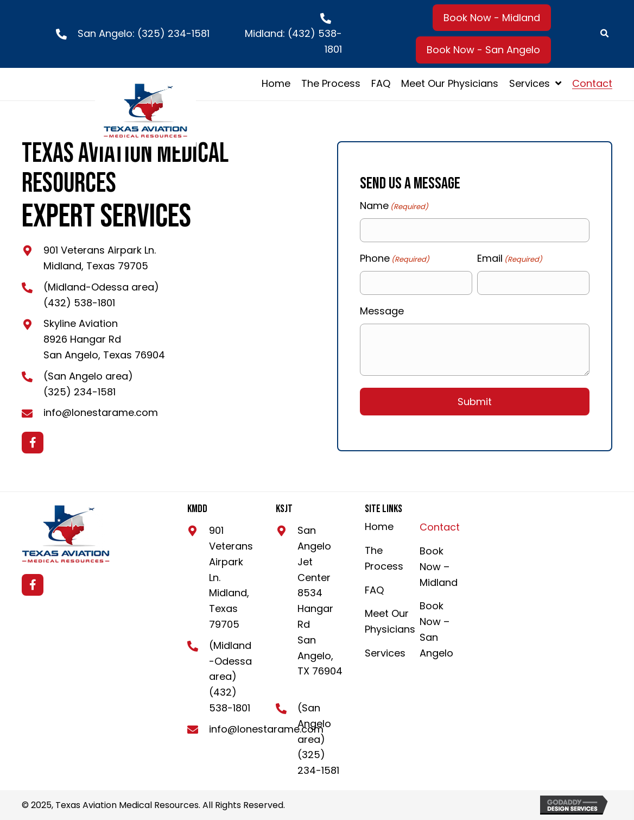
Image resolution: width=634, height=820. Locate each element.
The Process (384, 558)
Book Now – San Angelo (436, 629)
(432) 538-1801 (79, 303)
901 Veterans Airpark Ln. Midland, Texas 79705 (231, 577)
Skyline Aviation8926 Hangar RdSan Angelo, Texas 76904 (104, 339)
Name (394, 206)
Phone (394, 258)
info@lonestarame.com (100, 412)
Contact (440, 527)
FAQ (374, 590)
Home (379, 526)
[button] (492, 17)
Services (385, 653)
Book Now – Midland (439, 566)
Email (509, 258)
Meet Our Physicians (390, 621)
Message (382, 311)
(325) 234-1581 (173, 33)
